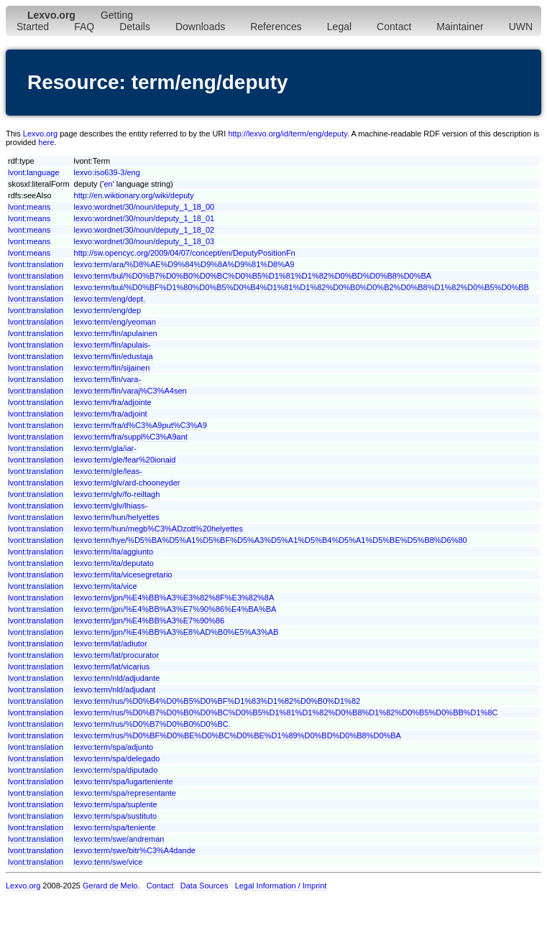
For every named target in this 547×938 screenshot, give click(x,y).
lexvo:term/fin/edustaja (113, 356)
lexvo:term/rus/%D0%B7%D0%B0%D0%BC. (152, 724)
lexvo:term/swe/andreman (119, 839)
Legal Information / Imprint (281, 885)
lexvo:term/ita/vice (105, 586)
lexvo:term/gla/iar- (105, 448)
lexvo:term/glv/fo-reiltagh (117, 494)
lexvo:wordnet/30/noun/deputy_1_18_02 (144, 230)
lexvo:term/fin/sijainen (112, 367)
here (46, 142)
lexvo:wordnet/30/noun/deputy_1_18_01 (144, 218)
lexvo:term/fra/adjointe (113, 402)
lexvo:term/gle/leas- (108, 471)
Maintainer (459, 26)
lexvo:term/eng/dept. (110, 298)
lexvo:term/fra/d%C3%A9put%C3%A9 (140, 425)
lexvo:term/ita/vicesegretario (123, 574)
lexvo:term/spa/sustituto (115, 816)
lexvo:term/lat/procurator (117, 655)
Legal (339, 26)
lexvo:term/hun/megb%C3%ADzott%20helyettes (158, 528)
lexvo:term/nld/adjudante (117, 678)
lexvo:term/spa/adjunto (114, 747)
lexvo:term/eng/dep (108, 310)
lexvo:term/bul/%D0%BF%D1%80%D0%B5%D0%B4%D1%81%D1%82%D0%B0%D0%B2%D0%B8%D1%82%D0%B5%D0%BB (301, 287)
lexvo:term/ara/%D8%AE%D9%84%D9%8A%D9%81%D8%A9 (184, 264)
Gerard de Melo (110, 885)
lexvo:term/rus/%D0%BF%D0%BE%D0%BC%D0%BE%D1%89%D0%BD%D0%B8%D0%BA (237, 735)
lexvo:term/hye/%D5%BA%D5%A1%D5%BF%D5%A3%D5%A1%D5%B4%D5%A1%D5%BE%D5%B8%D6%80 (270, 540)
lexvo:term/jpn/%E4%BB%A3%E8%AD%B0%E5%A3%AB (176, 632)
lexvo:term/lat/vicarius (112, 666)
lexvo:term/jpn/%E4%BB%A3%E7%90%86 (149, 620)
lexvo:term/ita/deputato (114, 563)
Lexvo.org (40, 133)
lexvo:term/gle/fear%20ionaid (125, 459)
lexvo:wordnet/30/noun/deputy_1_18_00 (144, 207)
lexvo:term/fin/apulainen (115, 333)
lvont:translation (35, 264)
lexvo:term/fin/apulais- (112, 344)
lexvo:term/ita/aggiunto (114, 551)
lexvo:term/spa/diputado (116, 770)
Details (134, 26)
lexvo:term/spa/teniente (115, 827)
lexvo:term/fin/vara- (108, 379)
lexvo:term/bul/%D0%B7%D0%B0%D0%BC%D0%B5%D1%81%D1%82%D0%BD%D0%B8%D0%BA (253, 275)
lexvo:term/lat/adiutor (110, 643)
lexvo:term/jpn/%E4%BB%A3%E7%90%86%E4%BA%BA (175, 609)
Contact (394, 26)
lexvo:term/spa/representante (125, 793)
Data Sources (204, 885)
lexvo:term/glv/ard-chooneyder (127, 482)
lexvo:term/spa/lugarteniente (123, 781)
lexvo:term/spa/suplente (115, 804)
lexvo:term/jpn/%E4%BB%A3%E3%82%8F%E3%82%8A (174, 597)
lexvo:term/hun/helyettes (117, 517)
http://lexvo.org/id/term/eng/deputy (287, 133)
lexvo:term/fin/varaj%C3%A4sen (130, 390)
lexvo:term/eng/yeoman (115, 321)
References (276, 26)
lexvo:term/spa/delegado (117, 758)
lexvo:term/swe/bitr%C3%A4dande (135, 850)
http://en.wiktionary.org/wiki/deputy (134, 195)
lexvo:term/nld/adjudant (115, 689)
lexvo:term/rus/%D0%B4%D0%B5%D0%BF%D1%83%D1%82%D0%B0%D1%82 (217, 701)
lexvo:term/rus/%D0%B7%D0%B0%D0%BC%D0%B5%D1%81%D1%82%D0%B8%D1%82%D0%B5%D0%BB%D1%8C (286, 712)
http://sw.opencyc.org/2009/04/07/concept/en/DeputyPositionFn (184, 253)
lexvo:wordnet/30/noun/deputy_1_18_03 (144, 241)
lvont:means (29, 207)
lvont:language (34, 172)
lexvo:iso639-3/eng (107, 172)
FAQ (84, 26)
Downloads (200, 26)
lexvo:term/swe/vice (108, 862)
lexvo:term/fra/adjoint (110, 413)
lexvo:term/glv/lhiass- (111, 505)
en (108, 184)
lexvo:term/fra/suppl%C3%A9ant (131, 436)
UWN (521, 26)
